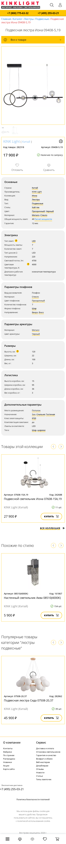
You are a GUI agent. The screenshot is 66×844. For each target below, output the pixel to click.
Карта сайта (9, 769)
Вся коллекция (52, 528)
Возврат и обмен (44, 758)
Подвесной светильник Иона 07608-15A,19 (33, 499)
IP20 (34, 418)
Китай (26, 141)
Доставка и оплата (45, 748)
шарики (41, 430)
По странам (8, 755)
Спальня (40, 414)
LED (34, 241)
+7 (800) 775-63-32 (17, 13)
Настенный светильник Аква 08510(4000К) (32, 598)
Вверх (35, 312)
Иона (34, 195)
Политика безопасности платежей (33, 799)
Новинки (7, 762)
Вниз (41, 312)
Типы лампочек (43, 779)
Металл (35, 215)
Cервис (41, 742)
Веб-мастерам (43, 762)
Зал (34, 414)
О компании (11, 742)
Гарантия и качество (46, 755)
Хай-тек (35, 207)
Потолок (36, 410)
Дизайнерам (42, 765)
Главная (6, 19)
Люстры (29, 19)
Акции (6, 765)
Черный (50, 211)
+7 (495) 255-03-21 (48, 13)
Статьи (39, 776)
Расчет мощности (43, 219)
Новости (40, 772)
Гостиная (50, 414)
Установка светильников (48, 751)
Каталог (17, 19)
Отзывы (40, 769)
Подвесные (42, 19)
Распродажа (9, 758)
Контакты (8, 748)
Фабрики (7, 751)
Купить (51, 516)
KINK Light (11, 141)
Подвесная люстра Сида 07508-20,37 (28, 700)
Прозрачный (38, 211)
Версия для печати (61, 141)
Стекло (43, 215)
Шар (34, 308)
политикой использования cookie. (33, 821)
